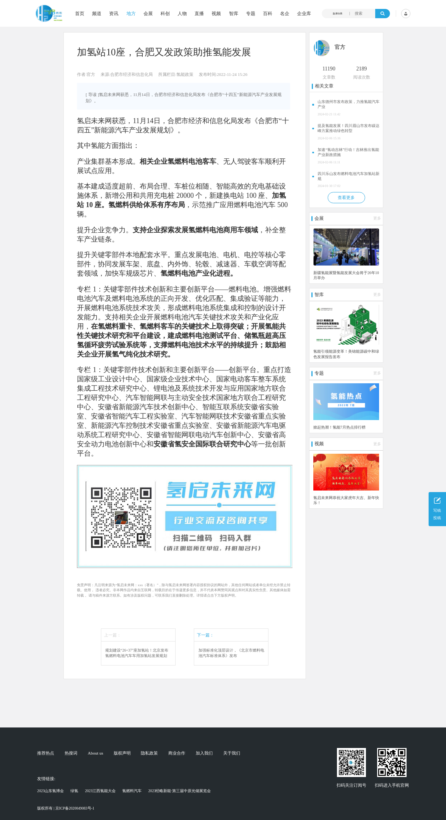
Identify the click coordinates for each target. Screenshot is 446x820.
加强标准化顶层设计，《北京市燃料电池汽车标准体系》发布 (231, 653)
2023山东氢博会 (50, 791)
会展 (148, 13)
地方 (131, 13)
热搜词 (71, 753)
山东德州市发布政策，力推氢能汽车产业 (348, 104)
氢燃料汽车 (132, 791)
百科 (267, 13)
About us (95, 753)
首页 (79, 13)
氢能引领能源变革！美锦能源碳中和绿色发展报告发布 (346, 354)
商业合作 (176, 753)
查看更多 (346, 197)
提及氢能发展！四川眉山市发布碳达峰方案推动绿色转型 (348, 128)
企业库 (304, 13)
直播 (199, 13)
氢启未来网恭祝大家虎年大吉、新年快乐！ (346, 500)
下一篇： (205, 635)
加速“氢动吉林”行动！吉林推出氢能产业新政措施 (348, 152)
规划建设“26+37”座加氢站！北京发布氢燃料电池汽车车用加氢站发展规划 (136, 653)
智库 (233, 13)
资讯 (113, 13)
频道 (96, 13)
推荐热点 (45, 753)
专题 (250, 13)
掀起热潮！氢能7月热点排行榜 (339, 427)
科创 (165, 13)
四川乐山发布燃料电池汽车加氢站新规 (348, 176)
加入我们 (204, 753)
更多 (377, 218)
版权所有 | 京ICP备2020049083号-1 (65, 808)
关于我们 (231, 753)
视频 (216, 13)
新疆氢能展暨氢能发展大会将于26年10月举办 (346, 275)
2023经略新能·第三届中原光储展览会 (179, 791)
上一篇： (112, 635)
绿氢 (74, 791)
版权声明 (122, 753)
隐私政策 (149, 753)
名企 (284, 13)
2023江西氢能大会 (100, 791)
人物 (182, 13)
